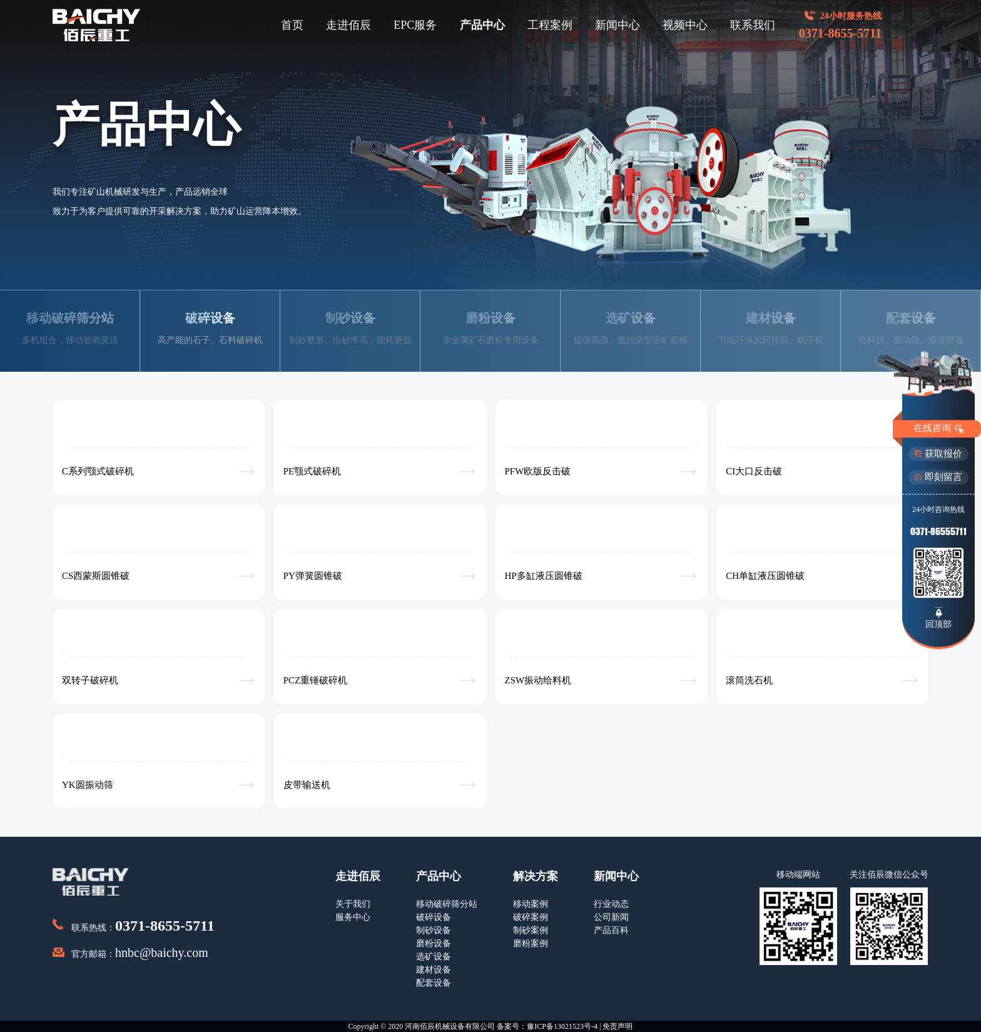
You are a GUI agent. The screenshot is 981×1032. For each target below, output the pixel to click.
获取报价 (938, 454)
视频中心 (685, 25)
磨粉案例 (530, 943)
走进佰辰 (348, 25)
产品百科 (611, 930)
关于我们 (352, 904)
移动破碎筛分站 (446, 904)
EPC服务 (415, 25)
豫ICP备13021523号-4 (562, 1026)
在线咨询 (938, 429)
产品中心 (482, 25)
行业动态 (611, 904)
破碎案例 (530, 917)
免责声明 (617, 1026)
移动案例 (530, 904)
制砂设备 (433, 930)
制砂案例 (530, 930)
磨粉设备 (433, 943)
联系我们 (752, 25)
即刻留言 (938, 477)
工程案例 (549, 25)
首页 (292, 25)
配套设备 (433, 983)
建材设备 (433, 969)
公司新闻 (611, 917)
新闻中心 (617, 25)
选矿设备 (433, 956)
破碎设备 (433, 917)
